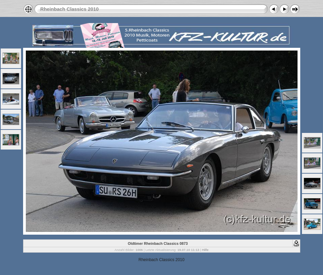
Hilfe (205, 250)
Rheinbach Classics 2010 (69, 9)
